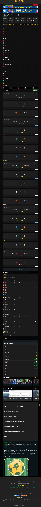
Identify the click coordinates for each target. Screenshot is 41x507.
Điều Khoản (19, 487)
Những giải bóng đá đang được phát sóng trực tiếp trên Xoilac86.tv (14, 421)
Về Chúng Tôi (8, 487)
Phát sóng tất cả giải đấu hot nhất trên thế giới (11, 411)
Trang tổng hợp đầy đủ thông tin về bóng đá (10, 416)
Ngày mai (33, 24)
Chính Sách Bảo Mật (13, 487)
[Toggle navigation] (4, 5)
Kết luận (5, 436)
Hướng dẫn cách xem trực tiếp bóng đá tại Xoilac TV (11, 426)
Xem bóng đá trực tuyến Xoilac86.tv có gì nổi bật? (11, 409)
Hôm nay (26, 24)
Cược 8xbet (35, 5)
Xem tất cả (36, 377)
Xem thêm (20, 269)
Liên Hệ (30, 487)
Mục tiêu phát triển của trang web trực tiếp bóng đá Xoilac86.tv (13, 406)
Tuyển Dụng (33, 487)
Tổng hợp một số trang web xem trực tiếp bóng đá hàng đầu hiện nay (14, 431)
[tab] (5, 15)
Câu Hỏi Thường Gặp (25, 487)
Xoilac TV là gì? (6, 404)
